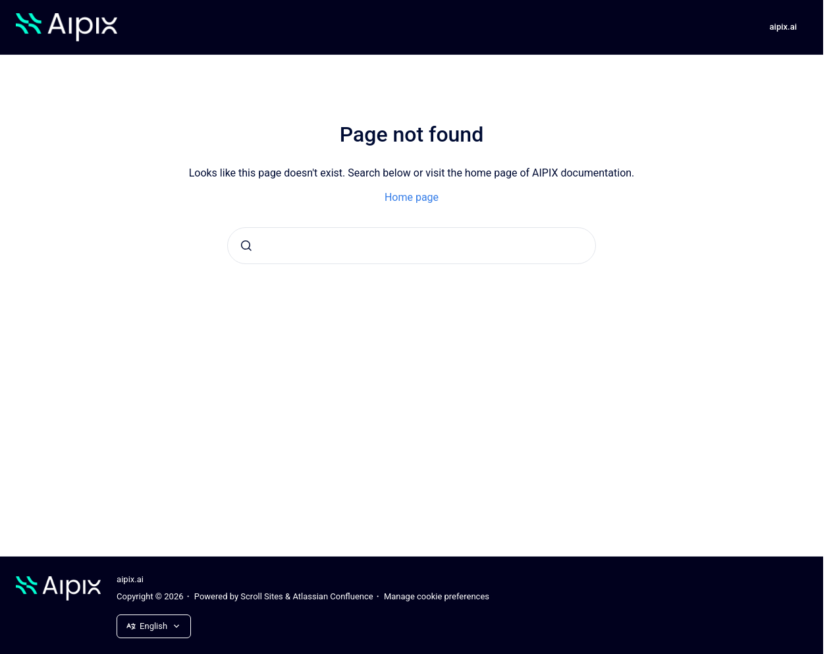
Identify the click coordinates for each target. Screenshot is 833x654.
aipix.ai (783, 27)
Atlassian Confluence (332, 596)
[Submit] (246, 245)
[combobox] (411, 245)
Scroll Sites (261, 596)
